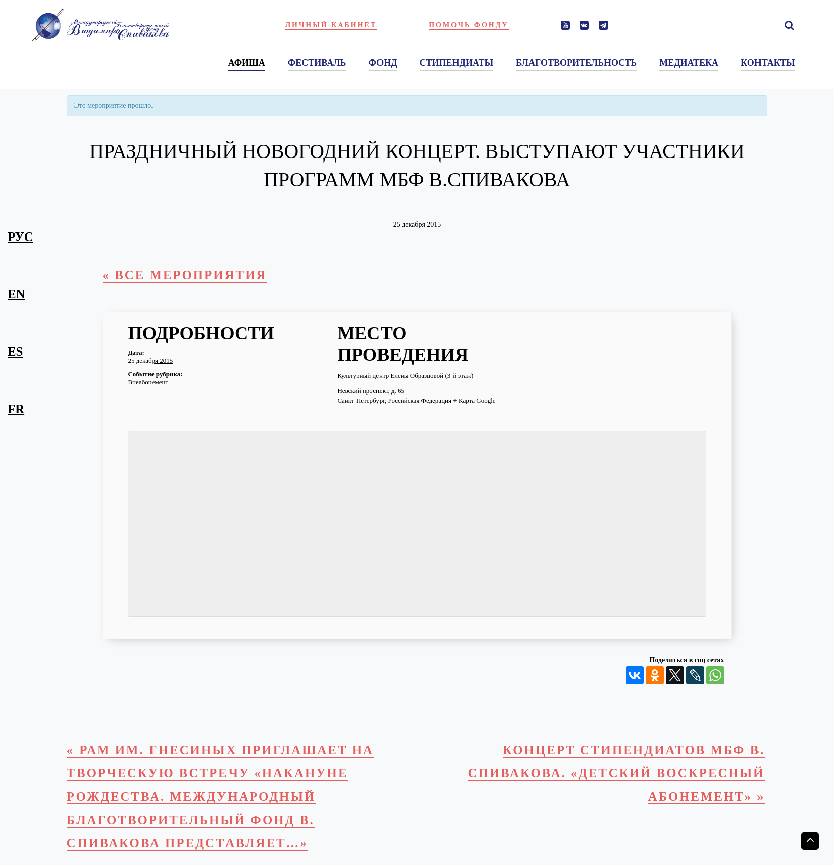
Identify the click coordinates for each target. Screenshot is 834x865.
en (16, 294)
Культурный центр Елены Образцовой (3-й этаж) (405, 375)
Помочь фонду (469, 25)
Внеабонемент (148, 382)
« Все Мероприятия (185, 275)
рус (20, 237)
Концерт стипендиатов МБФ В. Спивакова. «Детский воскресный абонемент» (616, 773)
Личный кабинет (331, 25)
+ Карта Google (474, 400)
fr (16, 409)
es (15, 351)
